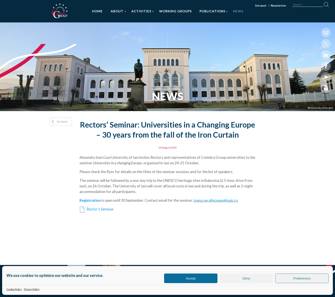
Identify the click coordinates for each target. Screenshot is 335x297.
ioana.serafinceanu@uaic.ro (216, 200)
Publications (212, 11)
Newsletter (278, 5)
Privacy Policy (32, 289)
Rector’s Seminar (100, 209)
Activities (141, 11)
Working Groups (175, 11)
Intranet (260, 5)
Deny (246, 278)
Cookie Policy (14, 289)
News (238, 11)
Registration (90, 200)
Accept (191, 278)
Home (97, 11)
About (117, 11)
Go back (62, 121)
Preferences (302, 278)
